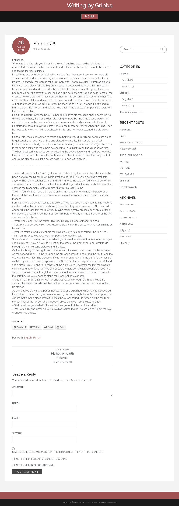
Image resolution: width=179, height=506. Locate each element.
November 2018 (128, 217)
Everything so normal (131, 142)
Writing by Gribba (89, 5)
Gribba (47, 49)
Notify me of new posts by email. (35, 465)
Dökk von (125, 168)
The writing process (130, 112)
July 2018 (125, 230)
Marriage (124, 161)
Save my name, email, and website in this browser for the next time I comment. (57, 452)
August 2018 (126, 224)
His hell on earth (128, 187)
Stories (37, 337)
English (27, 337)
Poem (123, 73)
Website (17, 433)
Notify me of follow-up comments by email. (41, 459)
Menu (89, 16)
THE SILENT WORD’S (131, 155)
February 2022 (127, 204)
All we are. (125, 129)
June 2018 (125, 236)
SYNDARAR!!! (127, 174)
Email (16, 418)
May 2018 (125, 243)
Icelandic (126, 86)
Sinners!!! (124, 180)
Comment (18, 387)
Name (15, 403)
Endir (122, 136)
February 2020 (128, 211)
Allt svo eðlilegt (128, 148)
